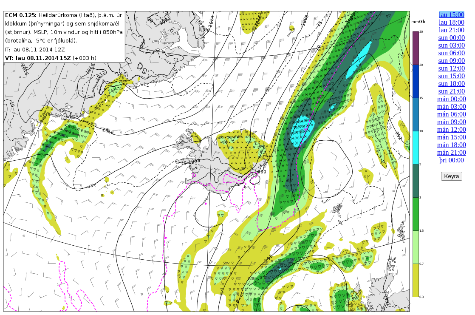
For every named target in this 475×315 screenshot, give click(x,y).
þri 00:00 (451, 160)
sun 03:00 (451, 45)
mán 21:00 (451, 152)
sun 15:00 (451, 75)
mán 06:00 (451, 114)
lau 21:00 (451, 30)
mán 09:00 (451, 121)
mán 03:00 (451, 106)
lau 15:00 (451, 14)
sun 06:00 (451, 53)
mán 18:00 (451, 144)
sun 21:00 (451, 91)
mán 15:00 (451, 137)
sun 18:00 (451, 83)
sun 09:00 (451, 60)
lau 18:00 (451, 22)
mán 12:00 (451, 129)
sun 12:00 (451, 68)
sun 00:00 (451, 37)
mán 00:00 (451, 98)
